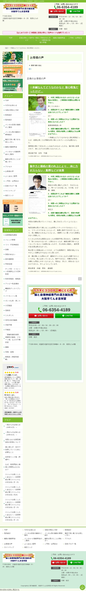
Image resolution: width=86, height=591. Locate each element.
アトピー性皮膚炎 (12, 284)
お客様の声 (9, 171)
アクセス (8, 166)
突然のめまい (10, 254)
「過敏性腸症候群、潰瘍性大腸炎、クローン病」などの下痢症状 (13, 338)
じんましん (9, 315)
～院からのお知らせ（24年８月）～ (13, 433)
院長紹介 (8, 115)
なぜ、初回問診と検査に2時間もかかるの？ (13, 467)
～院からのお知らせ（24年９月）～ (13, 426)
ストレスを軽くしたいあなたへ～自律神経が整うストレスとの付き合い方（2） (13, 516)
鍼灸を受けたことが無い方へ (13, 160)
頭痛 (7, 249)
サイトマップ (10, 191)
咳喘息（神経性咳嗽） (12, 358)
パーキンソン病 (11, 296)
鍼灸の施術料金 (59, 38)
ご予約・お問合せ (75, 38)
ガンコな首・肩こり (13, 301)
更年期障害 (9, 259)
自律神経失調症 (11, 235)
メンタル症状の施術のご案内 (13, 126)
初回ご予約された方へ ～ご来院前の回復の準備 (43, 40)
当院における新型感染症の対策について (13, 441)
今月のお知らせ (11, 105)
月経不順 (8, 325)
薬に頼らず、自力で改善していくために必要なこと (13, 449)
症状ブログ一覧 (11, 186)
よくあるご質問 (11, 176)
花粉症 (7, 310)
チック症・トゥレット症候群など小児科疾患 (13, 271)
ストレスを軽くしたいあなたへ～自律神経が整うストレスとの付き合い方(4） (13, 491)
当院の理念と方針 (12, 110)
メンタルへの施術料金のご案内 (13, 153)
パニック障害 (10, 240)
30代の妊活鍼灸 (11, 320)
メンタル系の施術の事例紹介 (13, 133)
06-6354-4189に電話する (9, 590)
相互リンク (9, 195)
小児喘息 (8, 305)
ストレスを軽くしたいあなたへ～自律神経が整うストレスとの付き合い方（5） (13, 478)
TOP (10, 38)
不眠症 (7, 330)
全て (30, 69)
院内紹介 (8, 120)
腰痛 (7, 347)
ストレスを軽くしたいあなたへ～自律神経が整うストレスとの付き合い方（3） (13, 503)
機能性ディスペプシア (13, 290)
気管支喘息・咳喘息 (13, 279)
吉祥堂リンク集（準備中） (13, 458)
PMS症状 (8, 264)
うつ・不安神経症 (12, 245)
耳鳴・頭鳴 (9, 352)
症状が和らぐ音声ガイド (26, 39)
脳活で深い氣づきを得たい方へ (13, 141)
